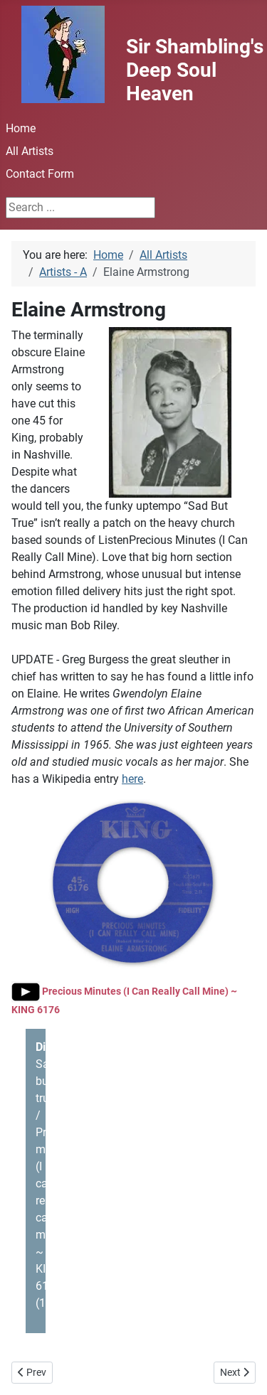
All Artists (29, 151)
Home (21, 128)
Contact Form (40, 174)
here (132, 779)
